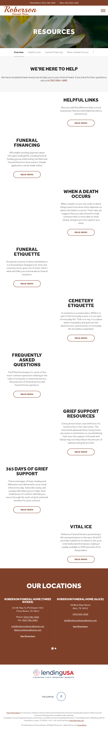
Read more (85, 122)
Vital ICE (81, 527)
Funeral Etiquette (27, 252)
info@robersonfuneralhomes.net (27, 626)
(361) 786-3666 (48, 3)
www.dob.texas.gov (76, 720)
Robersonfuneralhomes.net (27, 630)
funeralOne (81, 725)
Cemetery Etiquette (81, 303)
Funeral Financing (54, 52)
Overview (19, 52)
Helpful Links (34, 52)
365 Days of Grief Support (27, 471)
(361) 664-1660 (71, 3)
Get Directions (27, 636)
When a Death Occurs (78, 52)
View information (13, 713)
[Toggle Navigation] (93, 51)
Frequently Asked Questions (27, 360)
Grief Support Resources (81, 413)
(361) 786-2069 (30, 620)
